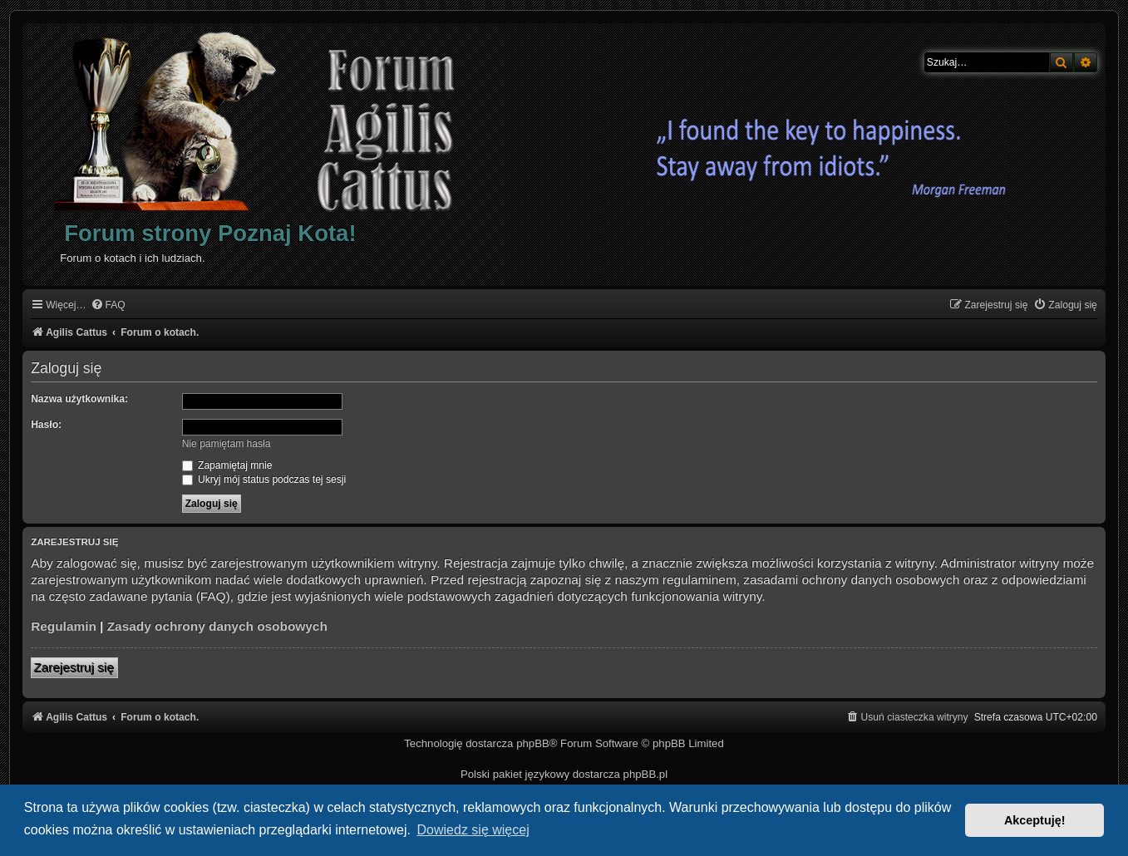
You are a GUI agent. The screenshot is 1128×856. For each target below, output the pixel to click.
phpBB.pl (645, 774)
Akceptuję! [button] (1035, 820)
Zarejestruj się (74, 668)
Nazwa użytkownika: (79, 399)
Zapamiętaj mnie (227, 465)
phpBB (532, 743)
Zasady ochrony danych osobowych (217, 626)
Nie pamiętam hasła (226, 444)
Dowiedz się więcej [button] (473, 830)
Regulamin (63, 626)
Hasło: (46, 424)
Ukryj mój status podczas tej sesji (264, 479)
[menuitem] (108, 305)
